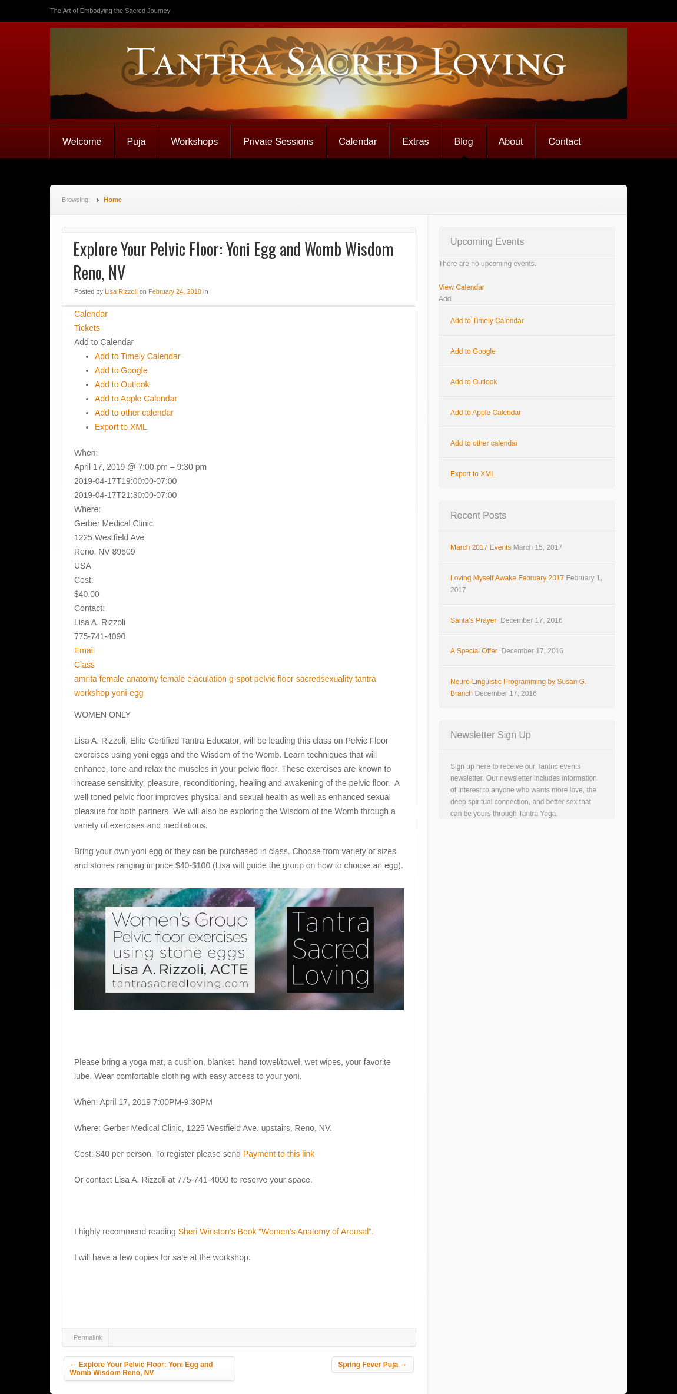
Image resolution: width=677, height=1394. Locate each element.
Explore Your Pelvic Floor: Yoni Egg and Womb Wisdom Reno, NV (141, 1368)
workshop (91, 693)
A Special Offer (474, 651)
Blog (463, 142)
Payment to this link (278, 1154)
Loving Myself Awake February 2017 (507, 578)
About (511, 142)
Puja (136, 142)
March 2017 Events (480, 547)
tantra (365, 678)
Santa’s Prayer (474, 620)
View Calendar (461, 287)
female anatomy (128, 678)
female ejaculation (193, 678)
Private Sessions (278, 142)
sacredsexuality (324, 678)
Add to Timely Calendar (138, 356)
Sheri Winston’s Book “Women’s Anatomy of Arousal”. (277, 1231)
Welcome (81, 142)
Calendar (357, 142)
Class (84, 664)
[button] (104, 342)
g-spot (240, 678)
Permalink (88, 1337)
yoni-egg (128, 693)
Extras (415, 142)
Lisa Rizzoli (121, 291)
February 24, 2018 (174, 291)
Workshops (194, 142)
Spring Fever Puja (372, 1364)
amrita (85, 678)
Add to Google (121, 370)
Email (84, 650)
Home (113, 199)
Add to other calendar (134, 412)
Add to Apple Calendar (136, 398)
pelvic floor (274, 678)
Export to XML (121, 427)
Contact (564, 142)
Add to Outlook (122, 384)
